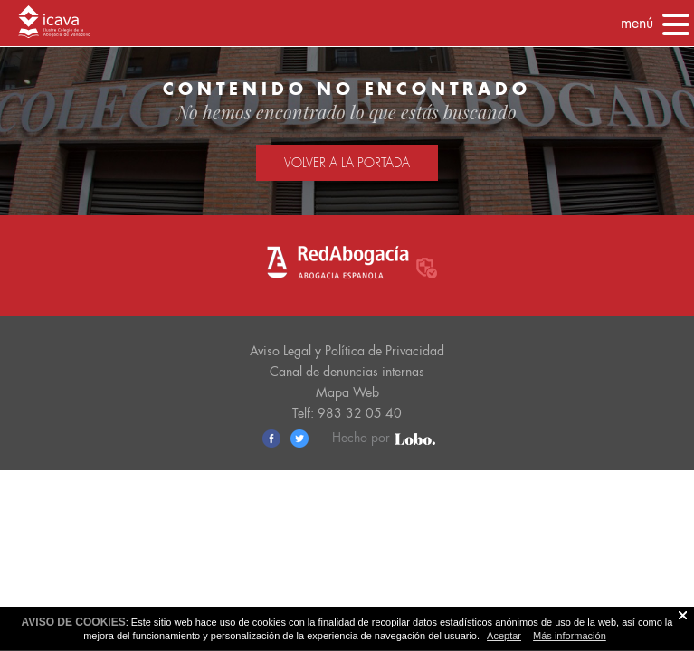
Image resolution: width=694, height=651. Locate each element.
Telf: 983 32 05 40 (347, 413)
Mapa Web (347, 392)
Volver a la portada (347, 163)
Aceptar (504, 635)
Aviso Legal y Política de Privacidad (347, 351)
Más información (569, 635)
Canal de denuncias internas (347, 371)
